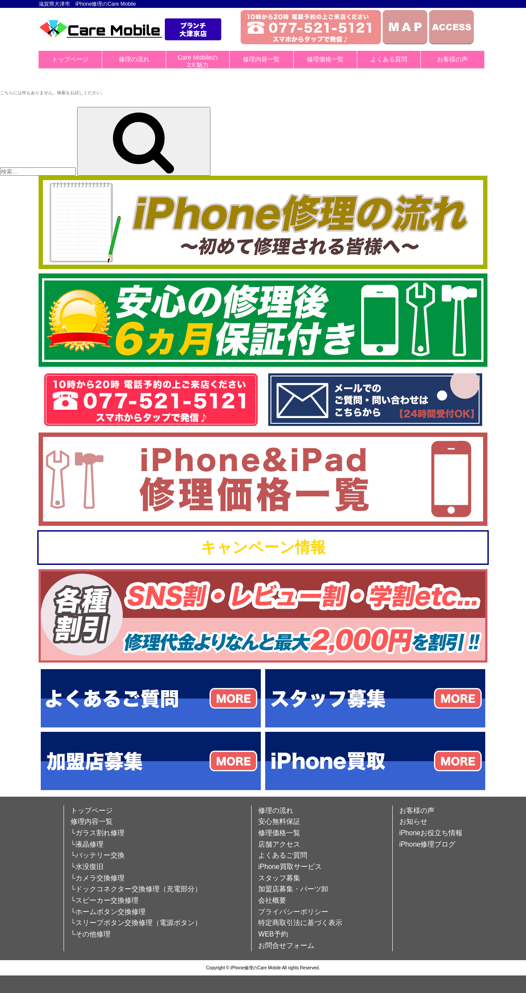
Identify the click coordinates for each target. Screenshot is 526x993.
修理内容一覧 (261, 59)
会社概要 (272, 900)
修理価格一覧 (325, 59)
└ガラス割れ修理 (97, 833)
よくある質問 (388, 59)
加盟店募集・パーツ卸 (293, 889)
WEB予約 (273, 934)
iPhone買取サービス (290, 866)
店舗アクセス (279, 844)
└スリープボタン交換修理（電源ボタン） (136, 922)
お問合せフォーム (286, 945)
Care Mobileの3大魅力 (198, 61)
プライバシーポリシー (293, 911)
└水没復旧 (87, 866)
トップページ (70, 59)
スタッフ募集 (279, 878)
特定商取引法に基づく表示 (300, 922)
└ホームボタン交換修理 (108, 911)
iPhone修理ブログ (427, 844)
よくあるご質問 (282, 855)
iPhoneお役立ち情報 (431, 833)
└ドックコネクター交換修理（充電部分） (136, 889)
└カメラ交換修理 (97, 878)
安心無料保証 (279, 821)
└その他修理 (90, 934)
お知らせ (413, 821)
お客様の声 (452, 59)
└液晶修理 (87, 844)
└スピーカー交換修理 (105, 900)
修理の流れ (134, 59)
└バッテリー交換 (97, 855)
